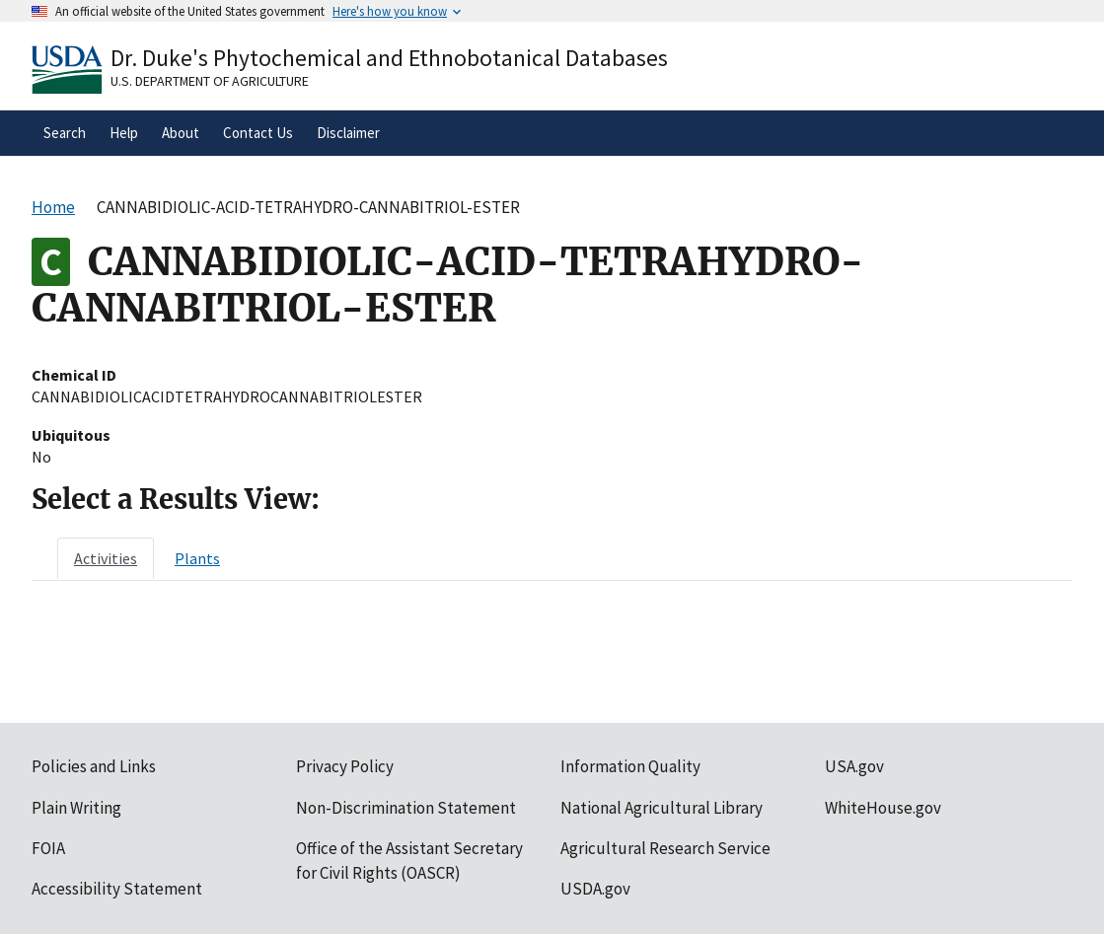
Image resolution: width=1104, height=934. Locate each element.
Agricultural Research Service (665, 848)
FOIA (48, 848)
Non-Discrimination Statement (406, 808)
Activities (105, 558)
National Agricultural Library (661, 808)
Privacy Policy (345, 766)
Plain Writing (76, 808)
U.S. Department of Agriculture (209, 81)
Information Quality (630, 766)
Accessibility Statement (117, 888)
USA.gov (854, 766)
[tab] (105, 558)
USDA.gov (595, 888)
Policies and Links (94, 766)
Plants (197, 558)
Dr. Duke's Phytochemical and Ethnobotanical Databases (389, 57)
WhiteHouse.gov (883, 808)
